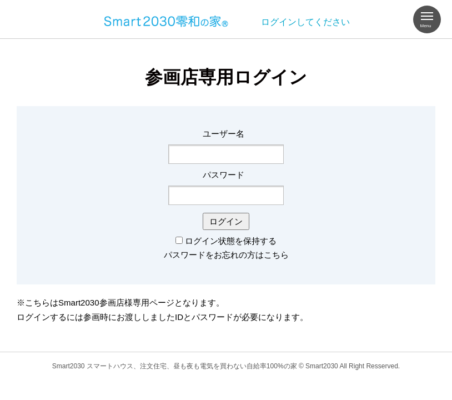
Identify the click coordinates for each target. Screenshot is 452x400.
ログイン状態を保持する (231, 241)
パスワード (223, 174)
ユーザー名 (223, 133)
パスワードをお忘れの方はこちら (226, 254)
